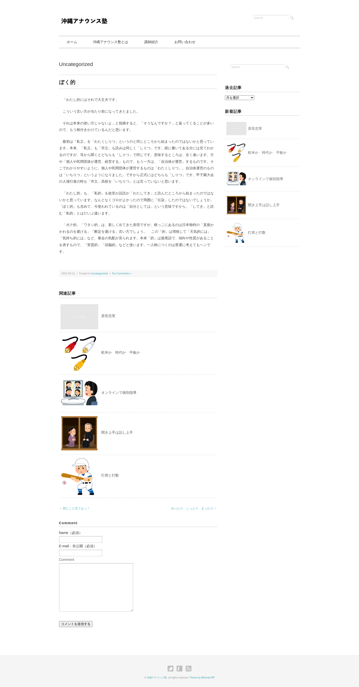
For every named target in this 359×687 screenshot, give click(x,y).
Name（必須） (70, 533)
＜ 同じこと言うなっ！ (74, 508)
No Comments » (121, 273)
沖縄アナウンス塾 (157, 677)
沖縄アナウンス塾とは (110, 42)
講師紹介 (151, 42)
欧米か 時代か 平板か (120, 352)
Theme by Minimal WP (202, 677)
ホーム (72, 42)
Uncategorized (76, 64)
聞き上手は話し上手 (117, 432)
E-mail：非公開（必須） (78, 546)
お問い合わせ (184, 42)
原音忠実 (108, 316)
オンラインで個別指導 (118, 393)
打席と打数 (110, 475)
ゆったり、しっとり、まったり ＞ (194, 508)
